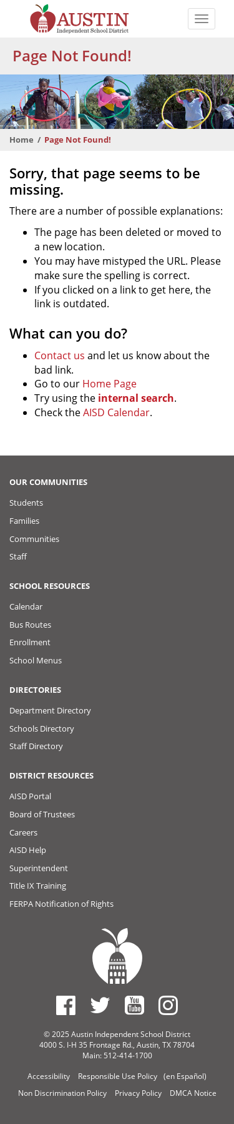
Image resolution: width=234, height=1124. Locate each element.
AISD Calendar (116, 412)
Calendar (25, 606)
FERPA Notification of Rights (61, 903)
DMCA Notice (193, 1093)
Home (21, 139)
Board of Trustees (42, 814)
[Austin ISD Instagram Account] (168, 1005)
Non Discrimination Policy (62, 1093)
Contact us (59, 355)
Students (26, 502)
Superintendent (38, 868)
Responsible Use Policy (117, 1076)
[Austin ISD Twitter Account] (100, 1005)
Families (24, 520)
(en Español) (185, 1076)
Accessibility (48, 1076)
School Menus (35, 660)
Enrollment (30, 642)
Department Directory (50, 710)
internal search (136, 398)
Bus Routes (30, 624)
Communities (34, 538)
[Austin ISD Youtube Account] (134, 1005)
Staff (18, 556)
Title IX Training (37, 885)
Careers (23, 832)
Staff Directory (36, 746)
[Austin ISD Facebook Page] (66, 1005)
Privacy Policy (138, 1093)
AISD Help (27, 850)
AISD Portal (30, 796)
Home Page (109, 384)
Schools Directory (41, 728)
